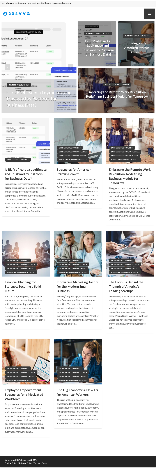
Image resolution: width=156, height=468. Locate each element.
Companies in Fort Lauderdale (73, 160)
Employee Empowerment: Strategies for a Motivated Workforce (24, 394)
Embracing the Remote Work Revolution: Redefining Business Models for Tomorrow (117, 94)
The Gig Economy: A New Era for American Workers (78, 392)
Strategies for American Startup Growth (137, 47)
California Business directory (56, 2)
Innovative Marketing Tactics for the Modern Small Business (78, 286)
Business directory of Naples (72, 156)
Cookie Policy (11, 463)
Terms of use (40, 463)
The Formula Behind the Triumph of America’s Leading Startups (126, 286)
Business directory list (19, 85)
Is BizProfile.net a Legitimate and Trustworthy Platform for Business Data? (39, 98)
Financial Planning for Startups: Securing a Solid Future (23, 286)
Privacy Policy (25, 463)
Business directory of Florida (73, 152)
